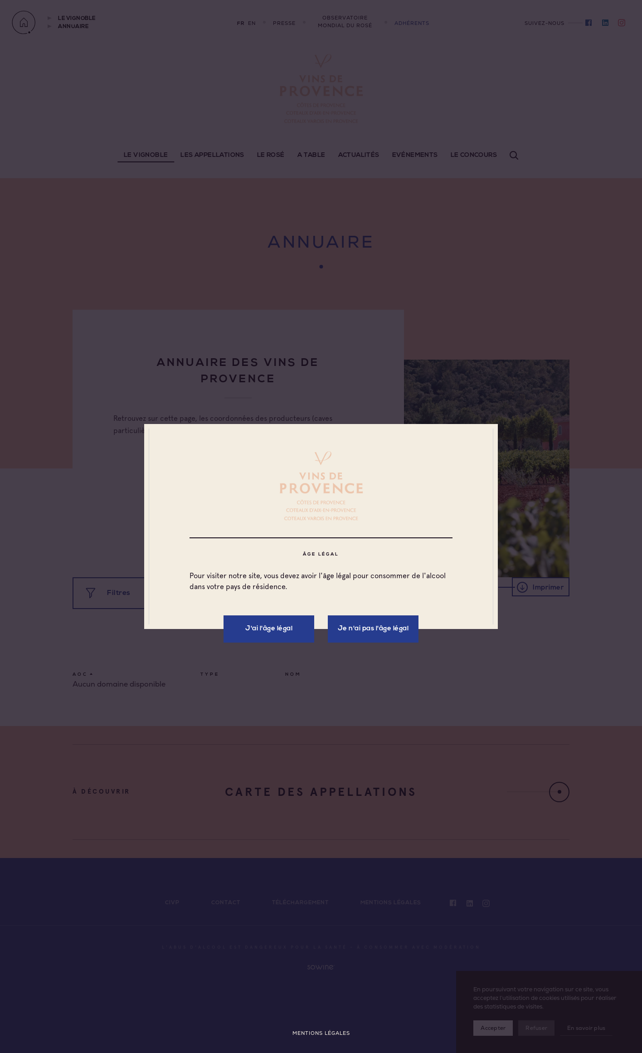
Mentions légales (321, 1033)
